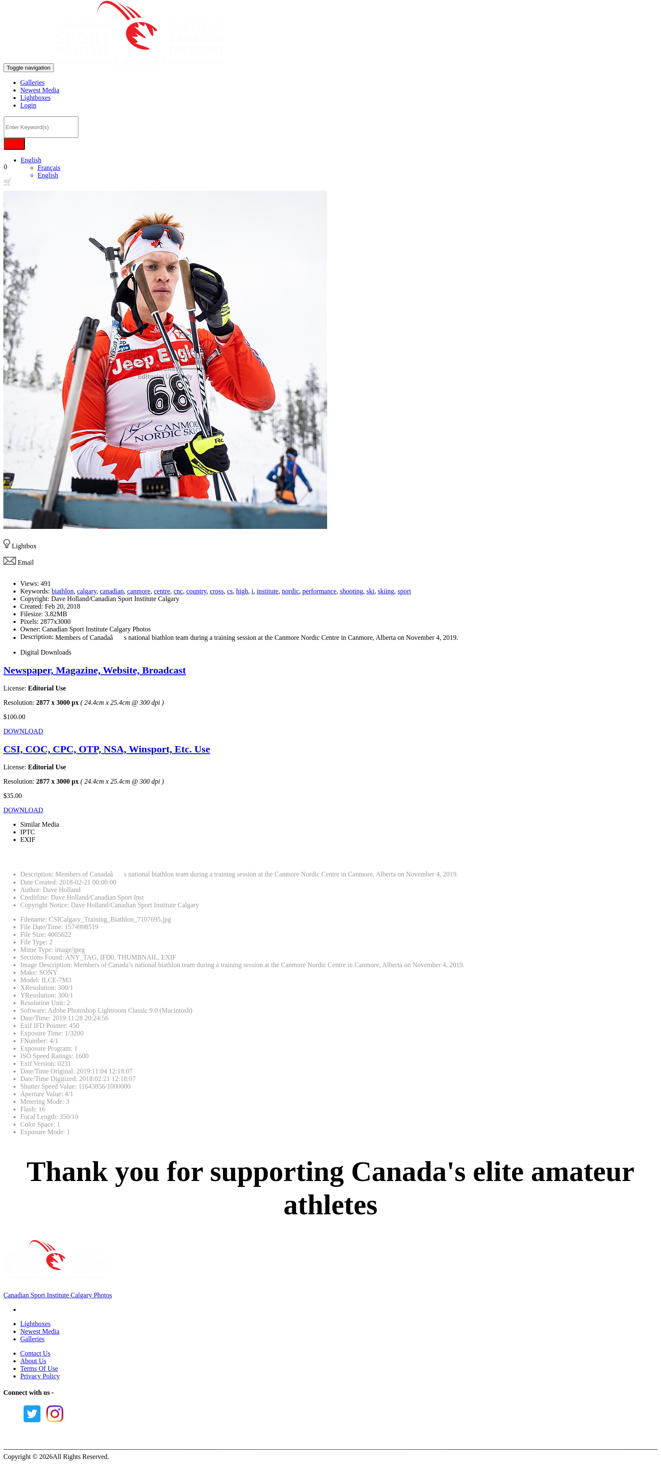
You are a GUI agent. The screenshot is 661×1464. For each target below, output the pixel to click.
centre (162, 591)
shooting (351, 591)
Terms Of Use (39, 1368)
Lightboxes (35, 97)
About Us (33, 1360)
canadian (112, 591)
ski (370, 591)
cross (217, 591)
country (196, 591)
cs (230, 591)
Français (49, 167)
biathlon (62, 591)
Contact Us (35, 1353)
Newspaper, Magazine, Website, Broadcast (94, 670)
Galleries (32, 82)
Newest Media (39, 90)
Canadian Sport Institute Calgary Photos (57, 1295)
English (31, 160)
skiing (386, 591)
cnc (178, 591)
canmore (138, 591)
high (242, 591)
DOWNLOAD (23, 731)
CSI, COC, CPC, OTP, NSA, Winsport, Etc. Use (106, 749)
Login (28, 105)
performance (319, 591)
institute (268, 591)
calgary (87, 591)
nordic (290, 591)
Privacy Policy (40, 1376)
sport (404, 591)
